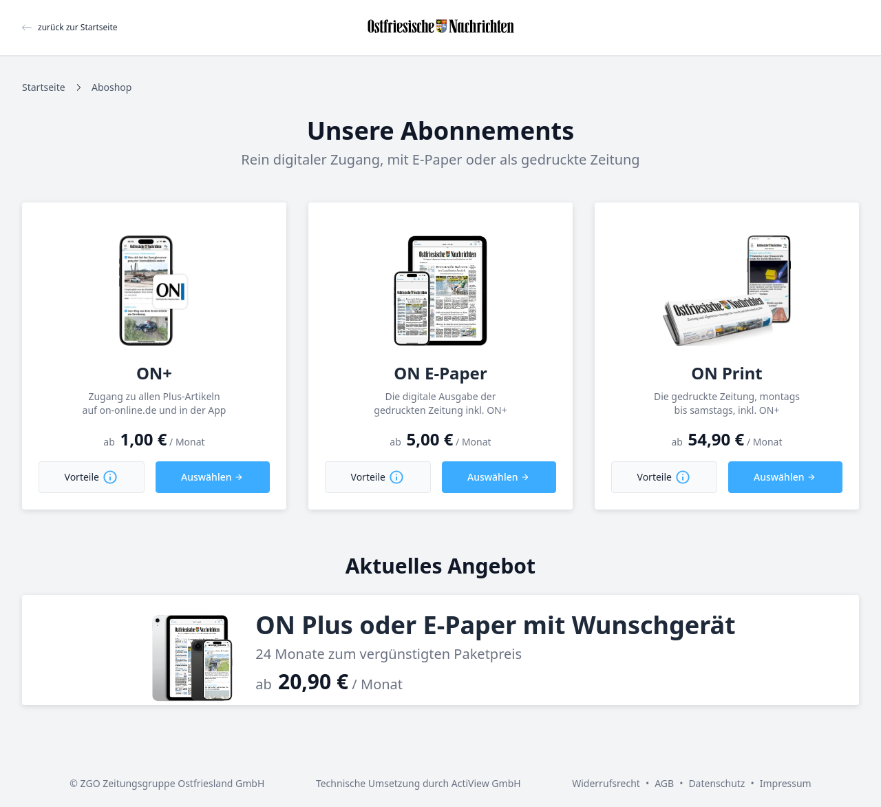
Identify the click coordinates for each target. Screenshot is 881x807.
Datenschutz (716, 783)
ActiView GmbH (486, 783)
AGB (664, 783)
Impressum (785, 783)
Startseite (43, 87)
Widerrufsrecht (606, 783)
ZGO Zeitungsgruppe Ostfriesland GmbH (173, 783)
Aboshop (111, 87)
